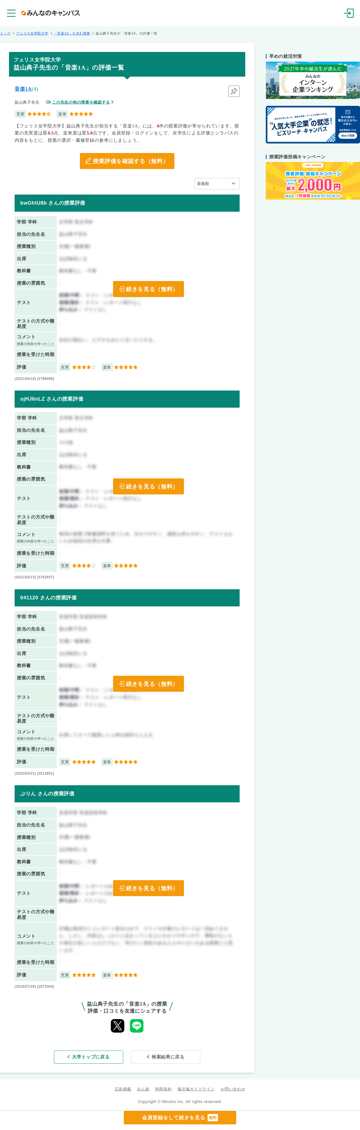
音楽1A (23, 89)
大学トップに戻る (91, 1056)
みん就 (143, 1089)
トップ (5, 33)
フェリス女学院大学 (32, 33)
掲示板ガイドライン (196, 1089)
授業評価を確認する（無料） (130, 161)
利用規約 (163, 1089)
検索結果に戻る (168, 1056)
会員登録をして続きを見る (180, 1117)
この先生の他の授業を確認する (81, 102)
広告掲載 (123, 1089)
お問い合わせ (232, 1089)
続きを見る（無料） (152, 289)
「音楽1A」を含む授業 (72, 33)
